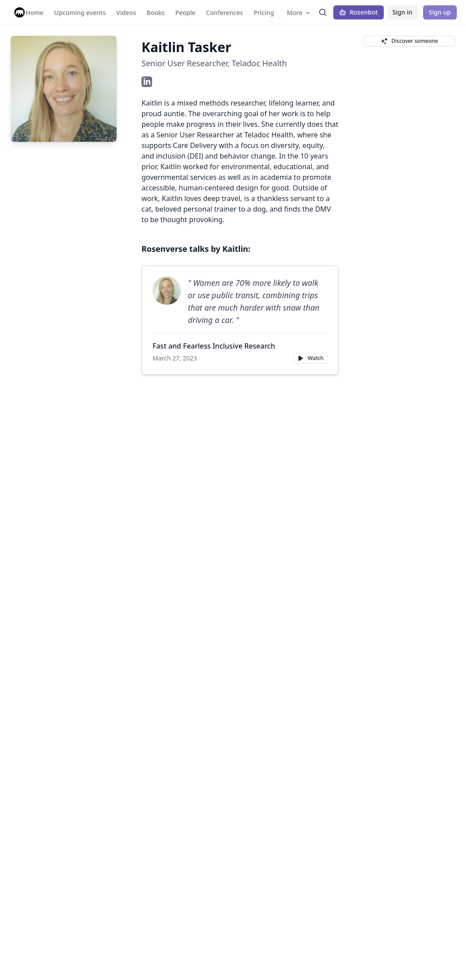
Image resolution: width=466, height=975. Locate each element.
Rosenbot (358, 12)
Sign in (403, 12)
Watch (310, 358)
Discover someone (409, 41)
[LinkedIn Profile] (146, 81)
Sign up (440, 12)
